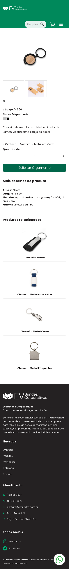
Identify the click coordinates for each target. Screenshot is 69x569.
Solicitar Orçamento (34, 168)
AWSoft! (23, 563)
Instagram (15, 541)
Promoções (9, 462)
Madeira (25, 144)
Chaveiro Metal (34, 257)
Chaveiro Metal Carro (34, 331)
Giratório (10, 144)
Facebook (14, 548)
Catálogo (8, 468)
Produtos (8, 455)
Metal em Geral (44, 144)
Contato (7, 474)
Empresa (8, 449)
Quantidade (11, 149)
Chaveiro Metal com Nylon (34, 294)
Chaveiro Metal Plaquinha (34, 368)
